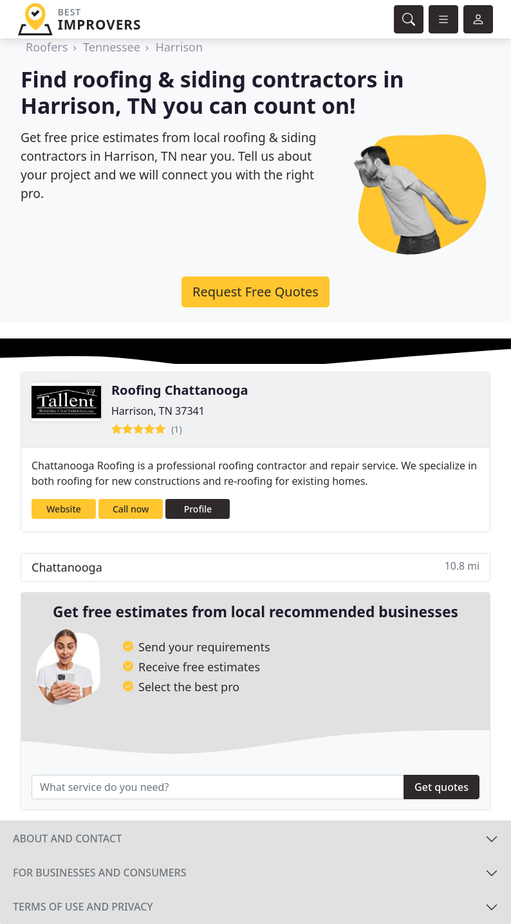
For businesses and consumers (99, 872)
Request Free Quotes (255, 291)
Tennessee (111, 47)
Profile (198, 509)
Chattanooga (255, 567)
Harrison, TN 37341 (158, 411)
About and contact (67, 838)
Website (63, 509)
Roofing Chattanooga (179, 390)
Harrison (179, 47)
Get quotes (441, 787)
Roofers (47, 47)
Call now (131, 509)
